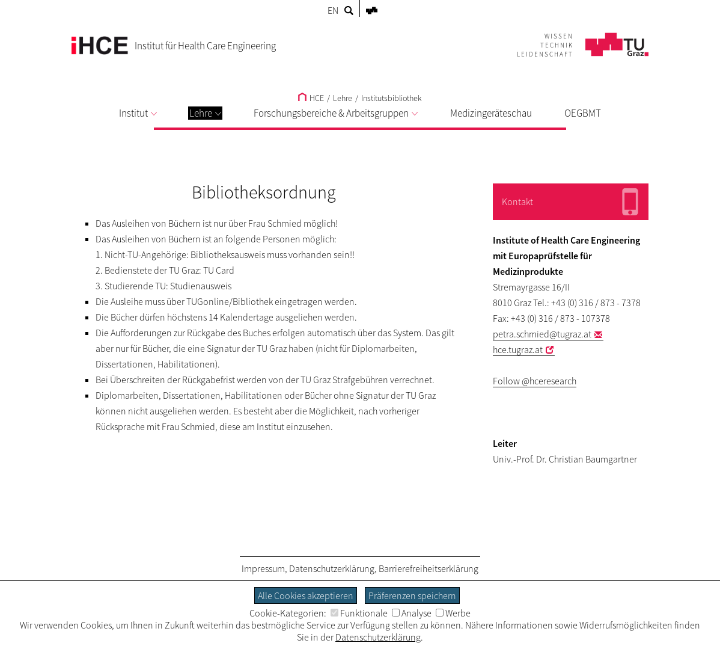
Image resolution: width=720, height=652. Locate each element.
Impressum (263, 568)
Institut (138, 113)
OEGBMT (582, 113)
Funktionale (359, 613)
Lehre (205, 113)
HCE (311, 98)
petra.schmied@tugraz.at (542, 334)
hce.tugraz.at (518, 349)
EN (333, 10)
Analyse (412, 613)
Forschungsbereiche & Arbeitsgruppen (336, 113)
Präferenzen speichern (412, 595)
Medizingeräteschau (491, 113)
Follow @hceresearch (534, 381)
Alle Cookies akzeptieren (305, 595)
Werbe (453, 613)
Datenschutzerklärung (331, 568)
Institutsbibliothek (391, 98)
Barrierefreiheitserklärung (428, 568)
